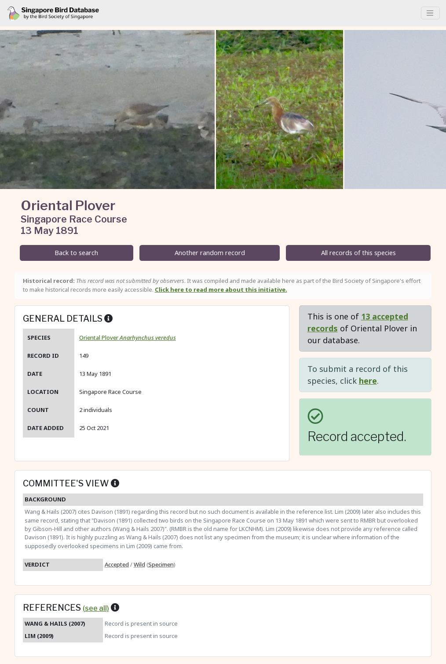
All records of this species (358, 253)
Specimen (161, 564)
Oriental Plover (127, 337)
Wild (139, 564)
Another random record (210, 253)
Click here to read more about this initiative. (221, 289)
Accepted (117, 564)
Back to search (76, 253)
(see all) (96, 608)
